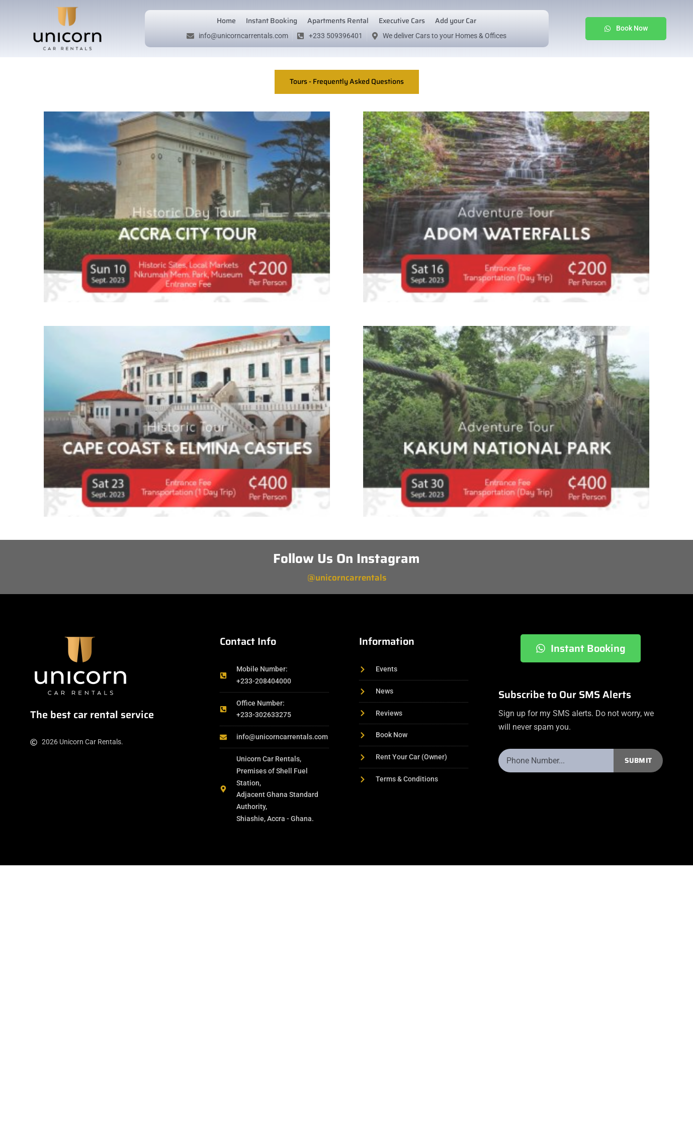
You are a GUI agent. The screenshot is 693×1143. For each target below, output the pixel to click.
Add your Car (455, 20)
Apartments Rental (338, 20)
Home (226, 20)
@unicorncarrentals (346, 577)
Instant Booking (271, 20)
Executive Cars (402, 20)
